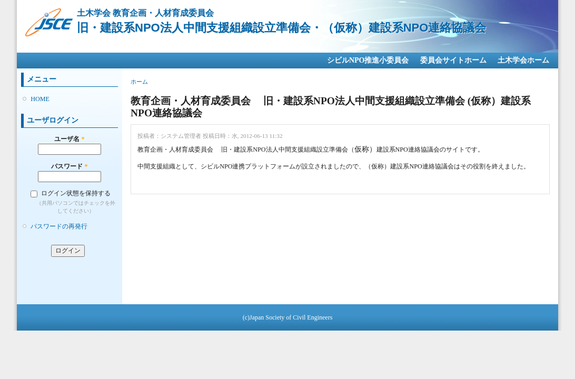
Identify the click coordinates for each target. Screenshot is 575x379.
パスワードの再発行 (59, 226)
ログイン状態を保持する (76, 193)
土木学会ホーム (523, 60)
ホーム (139, 81)
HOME (40, 99)
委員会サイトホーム (453, 60)
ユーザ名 (69, 139)
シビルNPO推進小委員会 (368, 60)
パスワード (69, 166)
